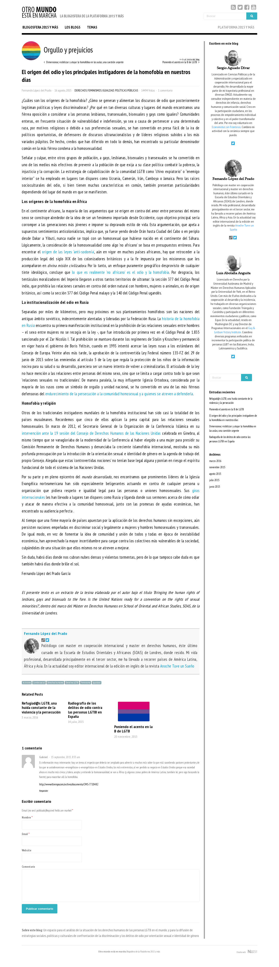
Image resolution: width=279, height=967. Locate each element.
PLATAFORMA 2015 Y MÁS (236, 27)
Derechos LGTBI (72, 682)
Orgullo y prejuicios (57, 49)
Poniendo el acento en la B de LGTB (133, 729)
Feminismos (95, 90)
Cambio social (39, 682)
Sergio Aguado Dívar (233, 68)
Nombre (26, 817)
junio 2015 (214, 487)
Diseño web (246, 952)
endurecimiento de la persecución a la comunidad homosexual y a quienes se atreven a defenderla (119, 393)
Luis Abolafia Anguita (233, 273)
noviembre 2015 (217, 467)
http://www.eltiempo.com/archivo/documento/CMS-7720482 (68, 784)
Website (26, 850)
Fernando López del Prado (36, 90)
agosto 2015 (215, 474)
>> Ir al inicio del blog (189, 59)
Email (25, 834)
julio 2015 (214, 480)
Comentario (28, 867)
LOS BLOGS (72, 27)
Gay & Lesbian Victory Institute (234, 330)
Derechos (81, 90)
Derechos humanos (55, 682)
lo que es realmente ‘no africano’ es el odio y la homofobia (120, 272)
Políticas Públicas (126, 90)
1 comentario (165, 90)
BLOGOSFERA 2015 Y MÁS (40, 27)
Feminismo (85, 682)
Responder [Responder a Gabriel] (43, 790)
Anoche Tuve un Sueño (177, 666)
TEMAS (92, 27)
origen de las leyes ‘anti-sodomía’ (68, 251)
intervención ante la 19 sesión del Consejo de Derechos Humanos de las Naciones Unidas (91, 433)
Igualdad (108, 90)
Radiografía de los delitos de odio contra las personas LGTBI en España (85, 709)
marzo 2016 (215, 461)
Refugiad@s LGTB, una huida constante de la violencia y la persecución (41, 707)
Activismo (27, 682)
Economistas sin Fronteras (226, 127)
